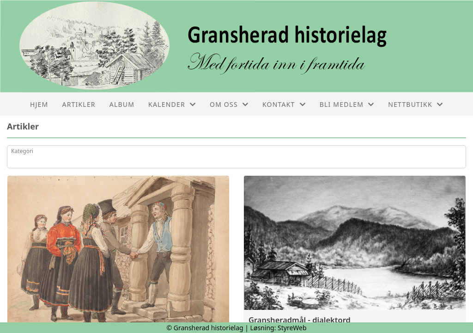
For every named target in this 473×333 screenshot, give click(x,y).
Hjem (39, 104)
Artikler (79, 104)
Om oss (229, 104)
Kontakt (284, 104)
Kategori (22, 151)
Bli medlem (347, 104)
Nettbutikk (415, 104)
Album (121, 104)
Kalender (172, 104)
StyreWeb (292, 327)
